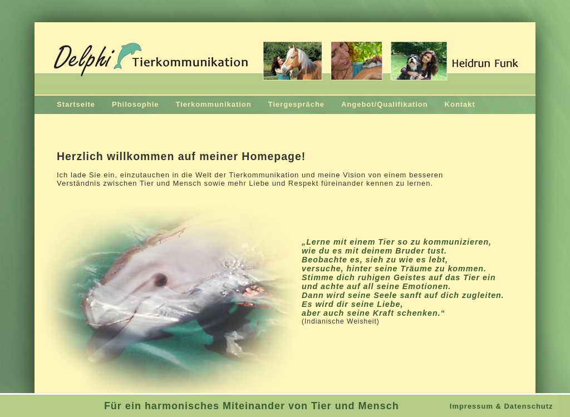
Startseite (76, 104)
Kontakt (460, 104)
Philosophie (135, 104)
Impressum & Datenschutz (501, 406)
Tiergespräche (296, 104)
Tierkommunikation (213, 104)
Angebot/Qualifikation (384, 104)
